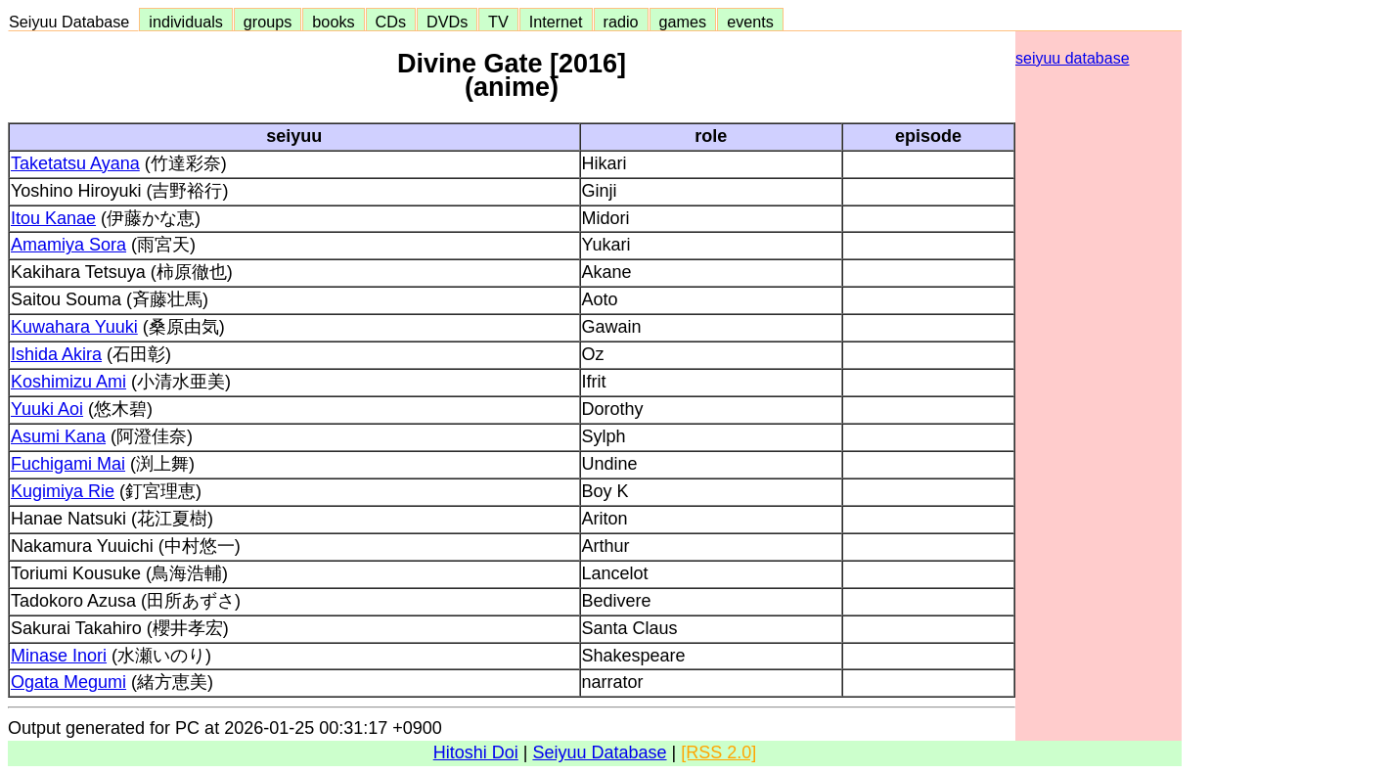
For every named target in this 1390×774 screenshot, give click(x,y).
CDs (391, 21)
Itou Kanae (53, 218)
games (683, 21)
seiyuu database (1072, 58)
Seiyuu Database (73, 21)
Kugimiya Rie (62, 491)
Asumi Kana (58, 436)
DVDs (447, 21)
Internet (556, 21)
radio (621, 21)
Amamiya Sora (68, 244)
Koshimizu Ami (68, 381)
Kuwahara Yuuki (74, 327)
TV (497, 21)
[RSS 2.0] (718, 752)
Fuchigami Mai (68, 464)
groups (268, 21)
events (750, 21)
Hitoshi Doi (475, 752)
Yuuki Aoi (47, 409)
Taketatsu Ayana (75, 163)
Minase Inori (59, 655)
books (333, 21)
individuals (186, 21)
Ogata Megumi (68, 682)
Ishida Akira (56, 354)
